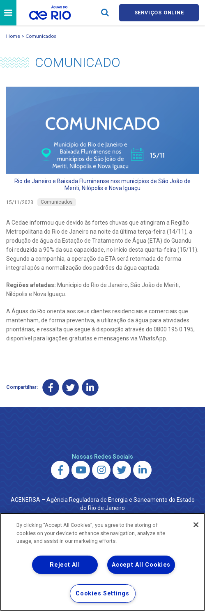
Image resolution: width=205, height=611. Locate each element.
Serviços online (159, 13)
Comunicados (40, 36)
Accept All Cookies (141, 564)
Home (13, 36)
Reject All (65, 564)
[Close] (196, 525)
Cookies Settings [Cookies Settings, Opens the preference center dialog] (102, 593)
